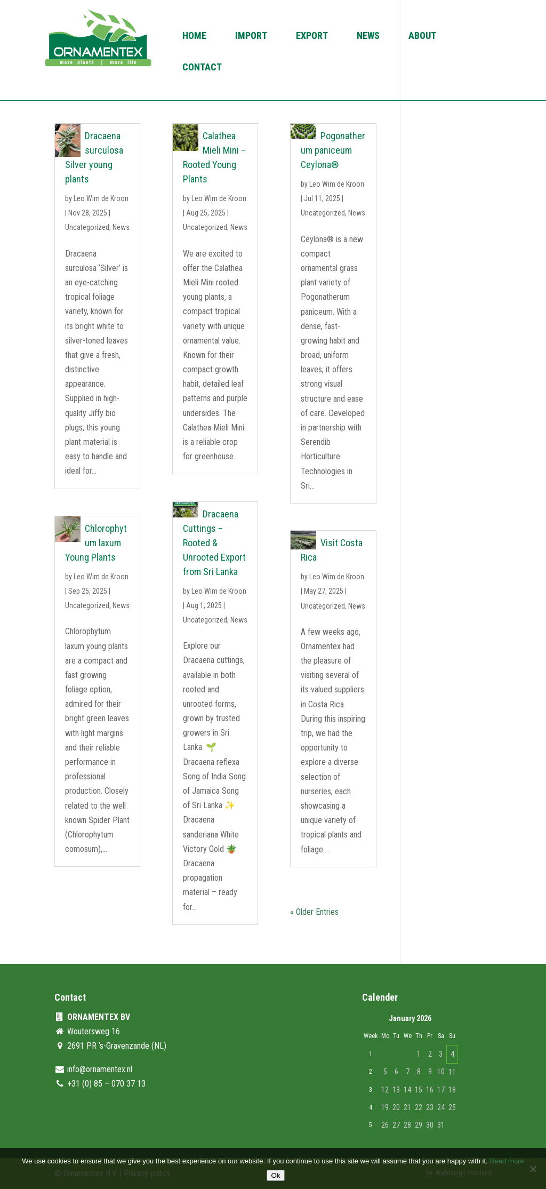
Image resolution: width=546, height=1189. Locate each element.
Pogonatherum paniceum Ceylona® (333, 150)
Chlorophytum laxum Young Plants (95, 543)
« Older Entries (314, 912)
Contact (202, 68)
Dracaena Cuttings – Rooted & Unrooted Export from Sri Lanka (214, 542)
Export (312, 36)
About (422, 36)
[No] (532, 1168)
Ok (275, 1175)
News (368, 36)
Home (194, 36)
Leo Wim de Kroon (101, 198)
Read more (506, 1161)
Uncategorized (87, 227)
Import (251, 36)
